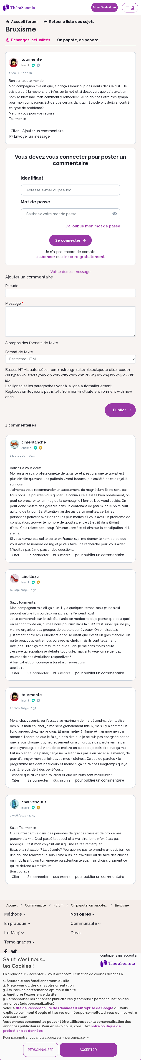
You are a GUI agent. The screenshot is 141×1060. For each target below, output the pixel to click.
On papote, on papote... (89, 905)
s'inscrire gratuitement (83, 257)
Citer (15, 131)
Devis (75, 932)
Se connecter (38, 555)
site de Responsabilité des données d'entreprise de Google (64, 1008)
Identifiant (32, 178)
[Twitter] (14, 952)
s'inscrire (63, 555)
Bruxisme (122, 905)
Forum (58, 905)
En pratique (15, 923)
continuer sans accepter (119, 955)
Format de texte (19, 352)
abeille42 (30, 577)
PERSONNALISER (40, 1050)
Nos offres (80, 914)
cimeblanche (33, 442)
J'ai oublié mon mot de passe (92, 226)
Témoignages (17, 942)
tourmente (31, 59)
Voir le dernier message (70, 272)
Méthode (13, 914)
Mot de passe (35, 202)
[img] (114, 214)
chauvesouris (33, 802)
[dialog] (70, 1006)
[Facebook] (6, 952)
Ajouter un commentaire (43, 131)
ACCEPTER (88, 1050)
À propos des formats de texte (31, 343)
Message (13, 303)
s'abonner (45, 257)
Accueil (12, 905)
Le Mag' (12, 932)
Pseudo (11, 286)
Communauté (35, 905)
